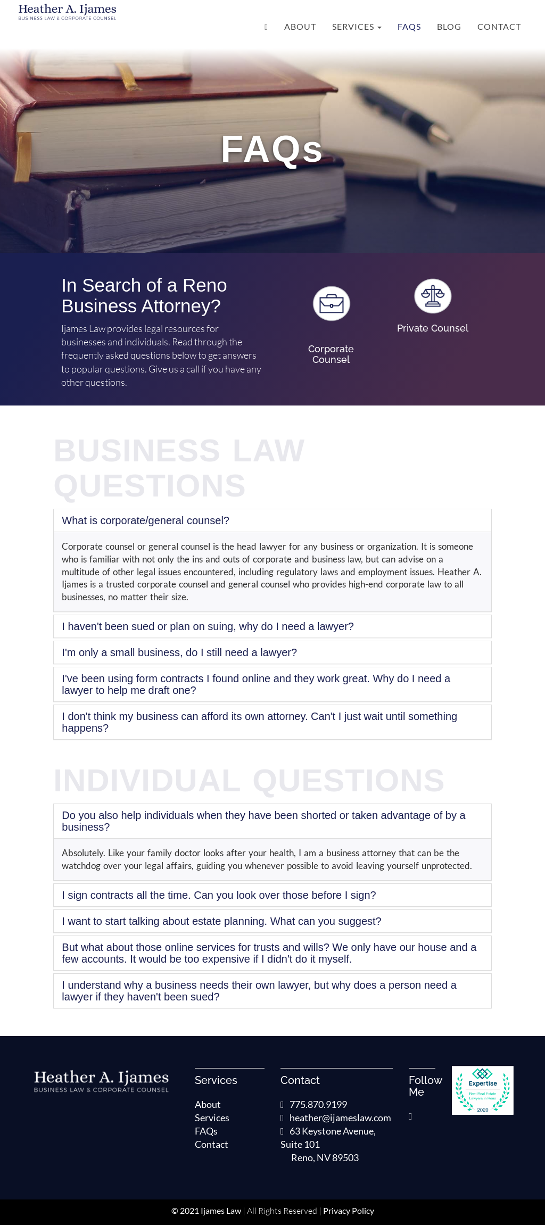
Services (357, 26)
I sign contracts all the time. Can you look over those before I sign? (219, 895)
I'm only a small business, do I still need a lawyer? (179, 652)
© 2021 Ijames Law (206, 1210)
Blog (449, 26)
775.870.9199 (313, 1104)
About (300, 26)
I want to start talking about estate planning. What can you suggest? (221, 921)
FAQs (409, 26)
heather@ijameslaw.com (335, 1117)
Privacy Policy (348, 1210)
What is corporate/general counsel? (145, 520)
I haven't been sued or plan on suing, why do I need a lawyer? (208, 626)
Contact (499, 26)
